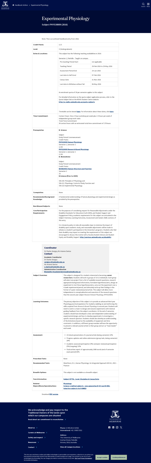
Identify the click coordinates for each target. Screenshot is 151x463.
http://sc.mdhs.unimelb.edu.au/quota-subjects (77, 102)
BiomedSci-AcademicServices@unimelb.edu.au (62, 272)
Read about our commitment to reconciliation (45, 419)
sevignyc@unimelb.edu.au (54, 262)
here (78, 111)
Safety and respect (35, 437)
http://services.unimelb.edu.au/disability (95, 237)
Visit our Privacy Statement (83, 458)
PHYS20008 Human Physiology (70, 142)
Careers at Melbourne (36, 433)
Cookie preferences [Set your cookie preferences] (118, 457)
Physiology (67, 383)
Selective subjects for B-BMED (74, 388)
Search (143, 5)
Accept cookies (102, 457)
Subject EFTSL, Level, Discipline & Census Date (81, 379)
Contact (31, 447)
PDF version (53, 394)
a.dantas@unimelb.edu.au (54, 267)
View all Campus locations (70, 447)
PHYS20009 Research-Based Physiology (74, 149)
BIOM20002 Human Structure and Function (75, 169)
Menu (148, 5)
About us (31, 428)
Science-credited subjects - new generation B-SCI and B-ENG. (86, 386)
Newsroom (32, 442)
